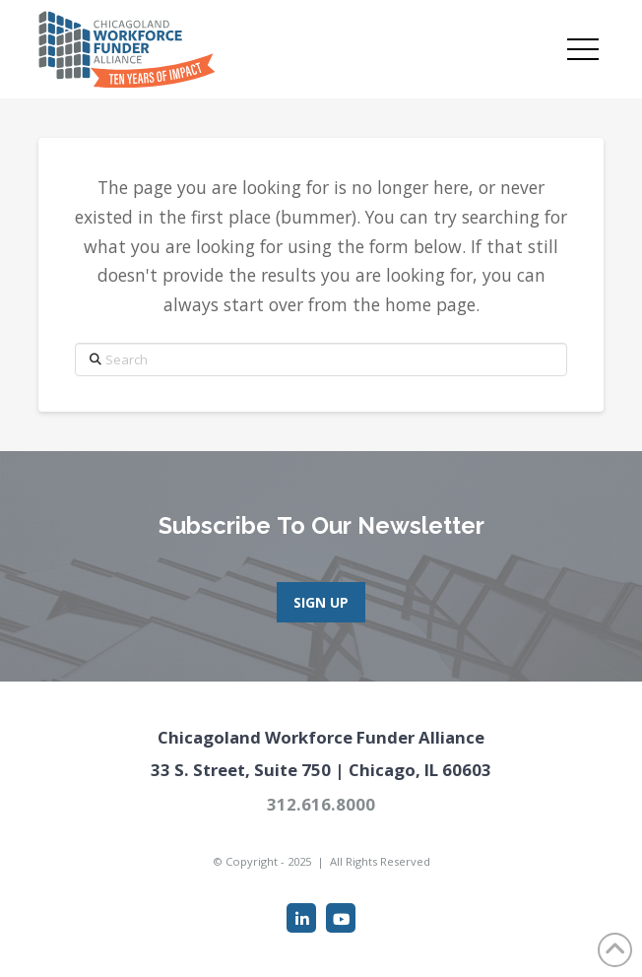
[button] (583, 49)
